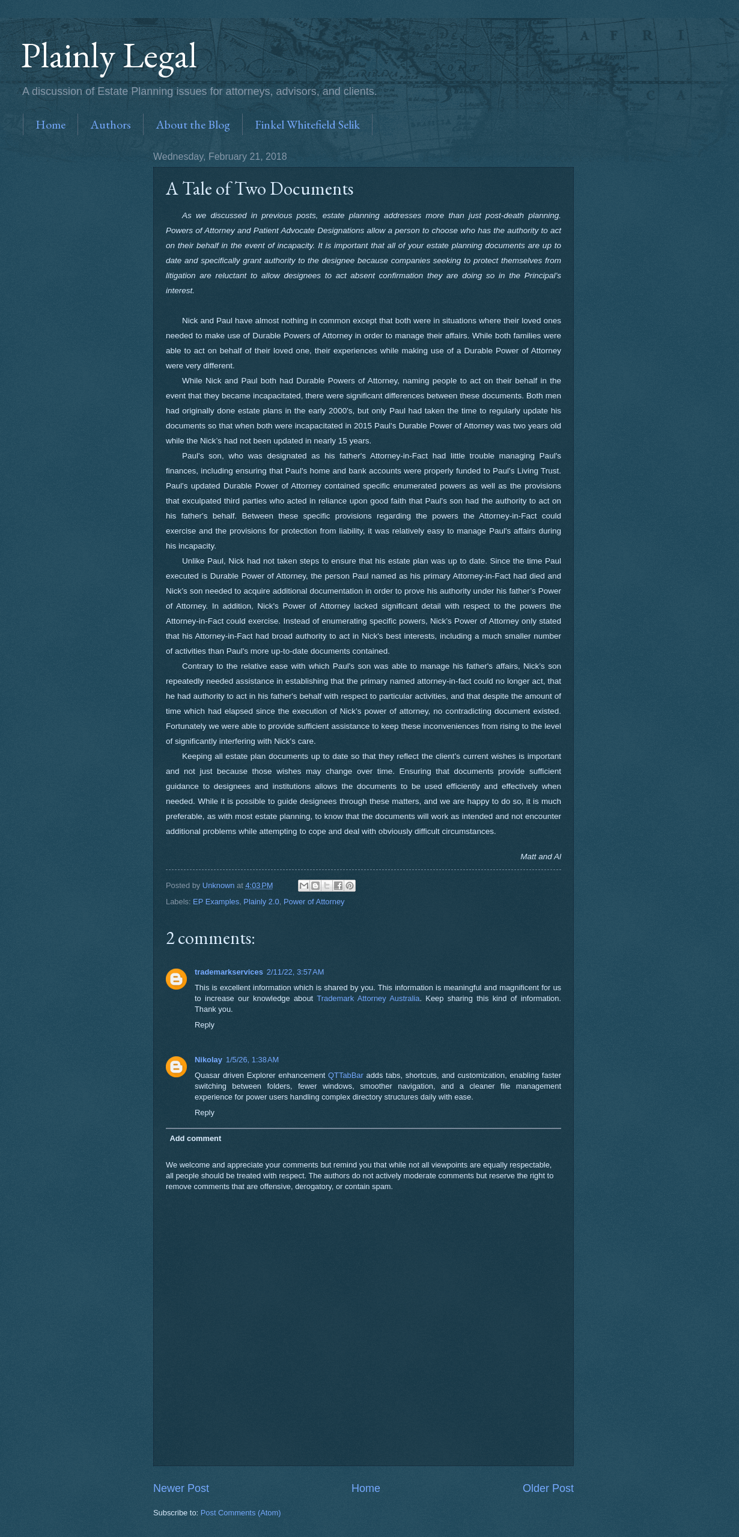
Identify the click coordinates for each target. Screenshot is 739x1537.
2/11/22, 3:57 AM (295, 971)
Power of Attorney (314, 901)
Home (50, 124)
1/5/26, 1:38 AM (252, 1059)
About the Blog (193, 124)
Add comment (195, 1138)
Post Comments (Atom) (241, 1512)
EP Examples (216, 901)
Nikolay (208, 1059)
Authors (110, 124)
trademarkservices (229, 971)
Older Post (548, 1488)
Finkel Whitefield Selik (307, 124)
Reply (204, 1024)
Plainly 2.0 (261, 901)
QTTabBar (345, 1075)
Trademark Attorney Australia (368, 998)
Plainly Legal (109, 54)
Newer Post (181, 1488)
